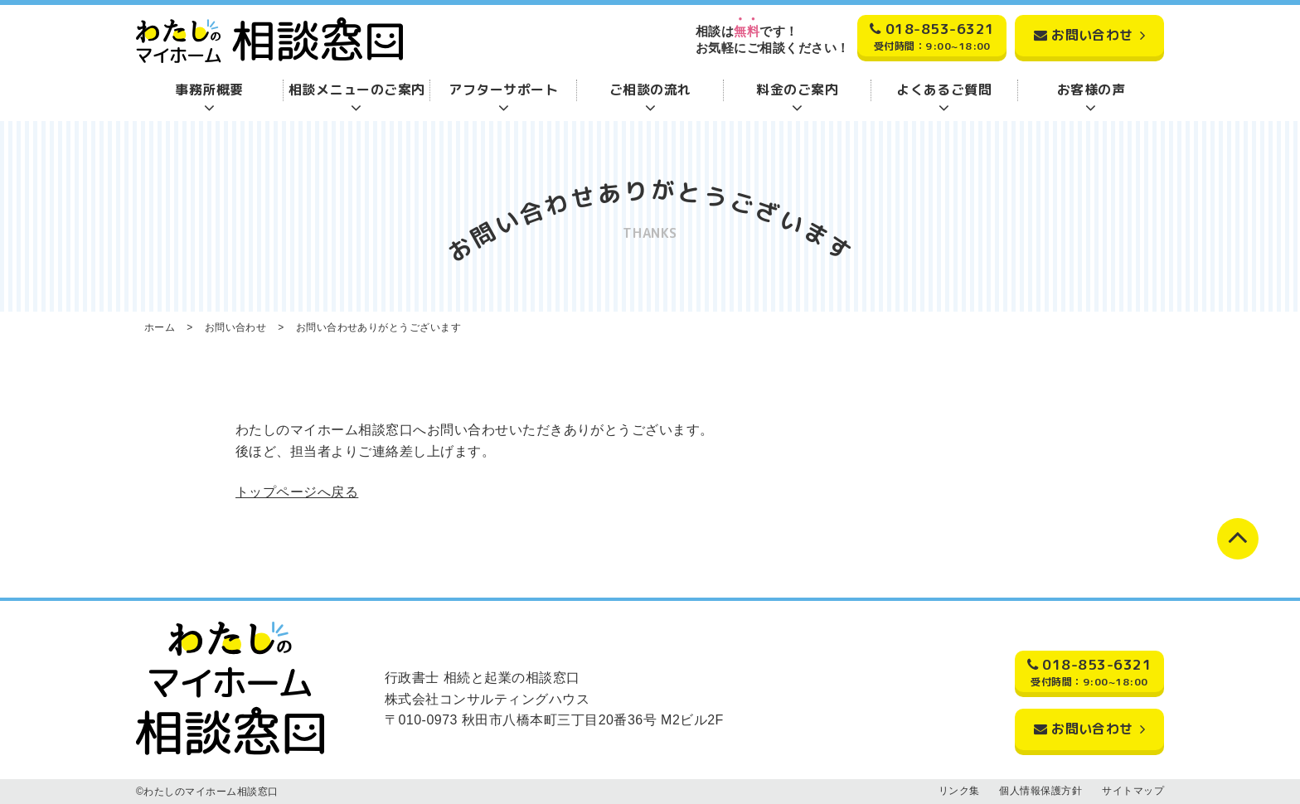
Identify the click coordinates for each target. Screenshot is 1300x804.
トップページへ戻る (296, 492)
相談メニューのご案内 (357, 89)
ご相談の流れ (650, 89)
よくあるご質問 (944, 89)
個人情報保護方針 (1040, 791)
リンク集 (959, 791)
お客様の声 (1091, 89)
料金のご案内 (797, 89)
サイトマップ (1133, 791)
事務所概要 (209, 89)
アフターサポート (503, 89)
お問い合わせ (1092, 35)
